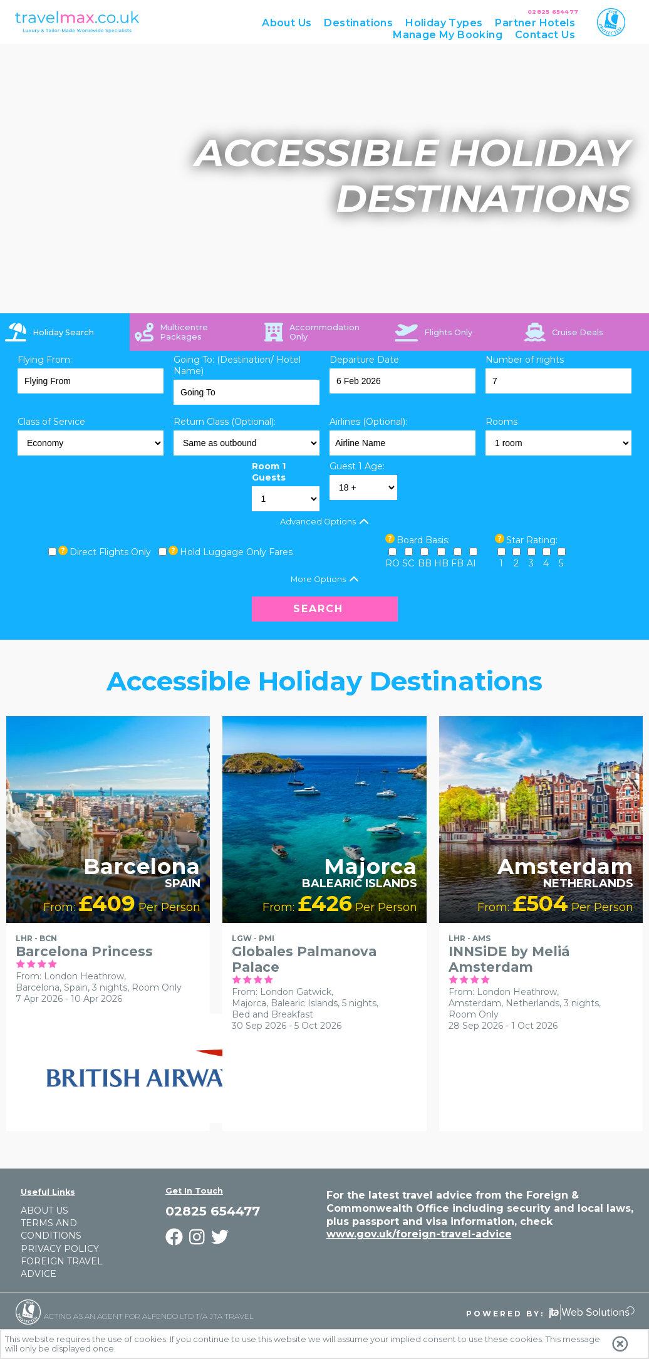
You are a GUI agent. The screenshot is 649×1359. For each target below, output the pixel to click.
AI (471, 563)
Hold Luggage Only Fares (236, 552)
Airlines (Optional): (368, 421)
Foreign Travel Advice (62, 1267)
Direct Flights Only (110, 552)
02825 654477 (552, 11)
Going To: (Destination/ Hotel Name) (237, 365)
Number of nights (524, 359)
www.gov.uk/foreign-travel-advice (419, 1234)
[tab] (65, 332)
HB (441, 563)
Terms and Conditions (51, 1229)
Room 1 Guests (269, 472)
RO (392, 563)
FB (457, 563)
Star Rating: (532, 540)
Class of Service (51, 421)
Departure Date (364, 359)
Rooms (501, 421)
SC (408, 563)
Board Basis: (423, 540)
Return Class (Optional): (225, 421)
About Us (44, 1210)
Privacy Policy (60, 1248)
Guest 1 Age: (357, 466)
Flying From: (45, 359)
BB (425, 563)
